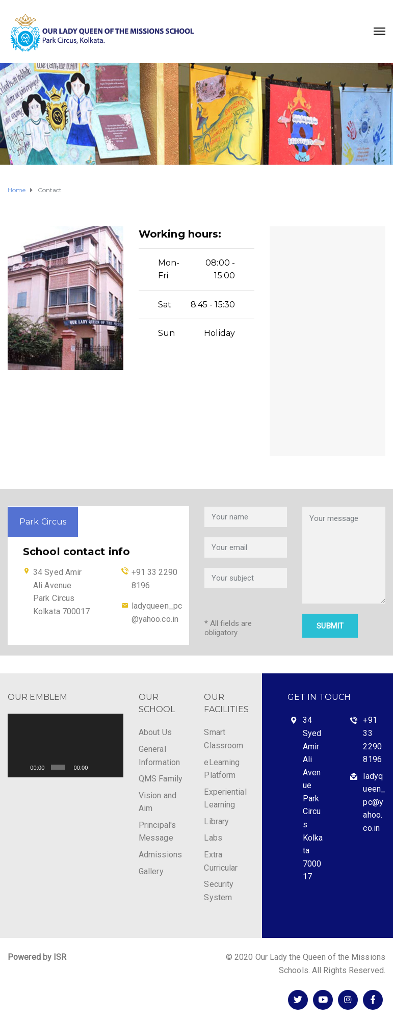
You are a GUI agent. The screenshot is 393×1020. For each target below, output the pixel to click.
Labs (213, 838)
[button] (65, 745)
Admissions (160, 854)
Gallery (151, 871)
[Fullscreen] (112, 767)
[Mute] (97, 767)
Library (216, 821)
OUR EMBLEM (37, 697)
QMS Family (160, 778)
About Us (155, 732)
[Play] (21, 767)
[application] (65, 745)
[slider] (58, 767)
